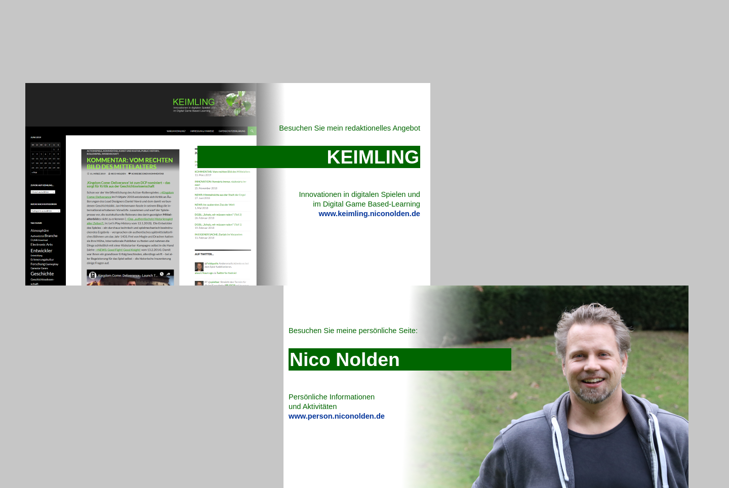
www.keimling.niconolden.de (369, 214)
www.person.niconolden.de (337, 416)
